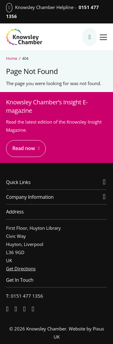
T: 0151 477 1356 (24, 296)
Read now (23, 148)
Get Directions (21, 269)
